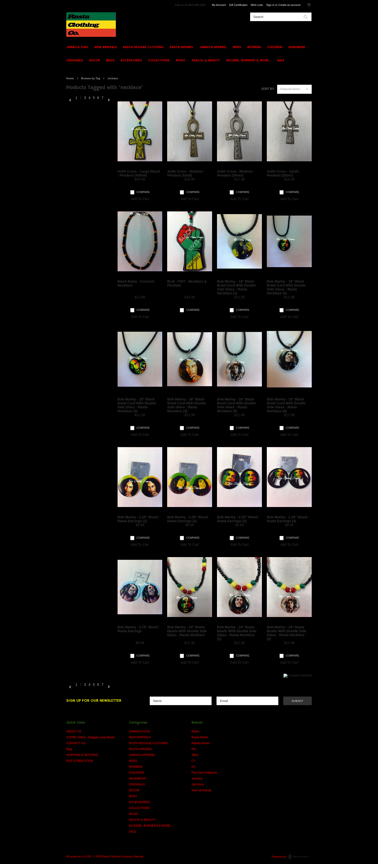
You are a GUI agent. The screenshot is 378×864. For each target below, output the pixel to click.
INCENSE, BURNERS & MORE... (248, 60)
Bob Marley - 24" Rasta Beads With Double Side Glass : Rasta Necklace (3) (286, 633)
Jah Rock (197, 784)
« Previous (70, 100)
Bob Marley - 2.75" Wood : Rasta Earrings (139, 629)
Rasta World (199, 737)
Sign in (270, 4)
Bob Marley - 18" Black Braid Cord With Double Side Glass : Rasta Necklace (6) (286, 405)
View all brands (201, 790)
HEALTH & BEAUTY (206, 60)
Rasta (195, 731)
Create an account (289, 4)
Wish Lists (257, 4)
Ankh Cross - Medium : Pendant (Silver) (235, 173)
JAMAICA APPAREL (213, 47)
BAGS (110, 60)
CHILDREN (274, 47)
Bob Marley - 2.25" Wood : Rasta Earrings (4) (288, 519)
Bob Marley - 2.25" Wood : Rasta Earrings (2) (188, 519)
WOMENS (254, 47)
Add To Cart (140, 199)
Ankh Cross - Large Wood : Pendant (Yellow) (139, 173)
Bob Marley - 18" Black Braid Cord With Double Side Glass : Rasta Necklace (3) (137, 405)
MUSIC (181, 60)
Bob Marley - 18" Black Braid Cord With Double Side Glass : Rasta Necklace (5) (236, 405)
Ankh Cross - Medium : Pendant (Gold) (185, 173)
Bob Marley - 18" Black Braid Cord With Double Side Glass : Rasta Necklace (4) (186, 405)
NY (193, 766)
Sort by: (268, 89)
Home (70, 78)
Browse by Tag (90, 78)
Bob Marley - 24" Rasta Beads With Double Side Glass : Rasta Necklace (187, 631)
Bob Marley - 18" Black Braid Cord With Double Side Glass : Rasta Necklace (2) (286, 287)
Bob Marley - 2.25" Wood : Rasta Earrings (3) (238, 519)
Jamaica (196, 778)
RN (193, 749)
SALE (280, 60)
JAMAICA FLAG (77, 47)
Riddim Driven (200, 743)
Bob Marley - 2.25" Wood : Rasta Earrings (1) (139, 519)
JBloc (195, 755)
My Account (219, 4)
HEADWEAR (296, 47)
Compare (143, 192)
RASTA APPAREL (181, 47)
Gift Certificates (238, 4)
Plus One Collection (204, 772)
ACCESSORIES (131, 60)
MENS (237, 47)
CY (193, 761)
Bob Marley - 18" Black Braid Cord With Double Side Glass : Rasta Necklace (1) (236, 287)
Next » (109, 100)
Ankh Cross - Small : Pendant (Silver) (283, 173)
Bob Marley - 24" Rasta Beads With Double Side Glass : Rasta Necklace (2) (236, 633)
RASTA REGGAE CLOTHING (143, 47)
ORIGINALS (74, 60)
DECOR (94, 60)
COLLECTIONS (159, 60)
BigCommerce (300, 857)
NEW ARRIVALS (105, 47)
